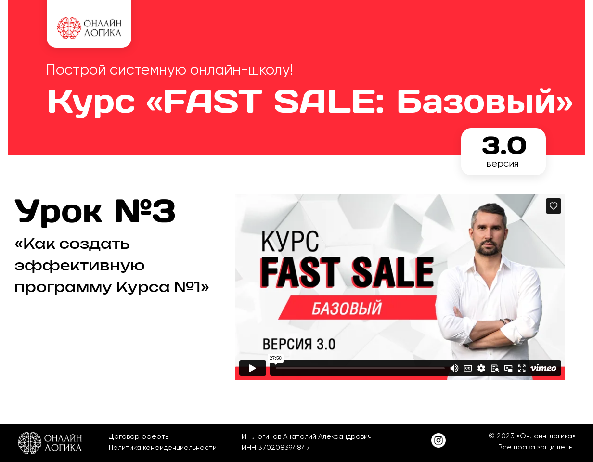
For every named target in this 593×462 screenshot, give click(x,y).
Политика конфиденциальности (163, 447)
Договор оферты (139, 436)
